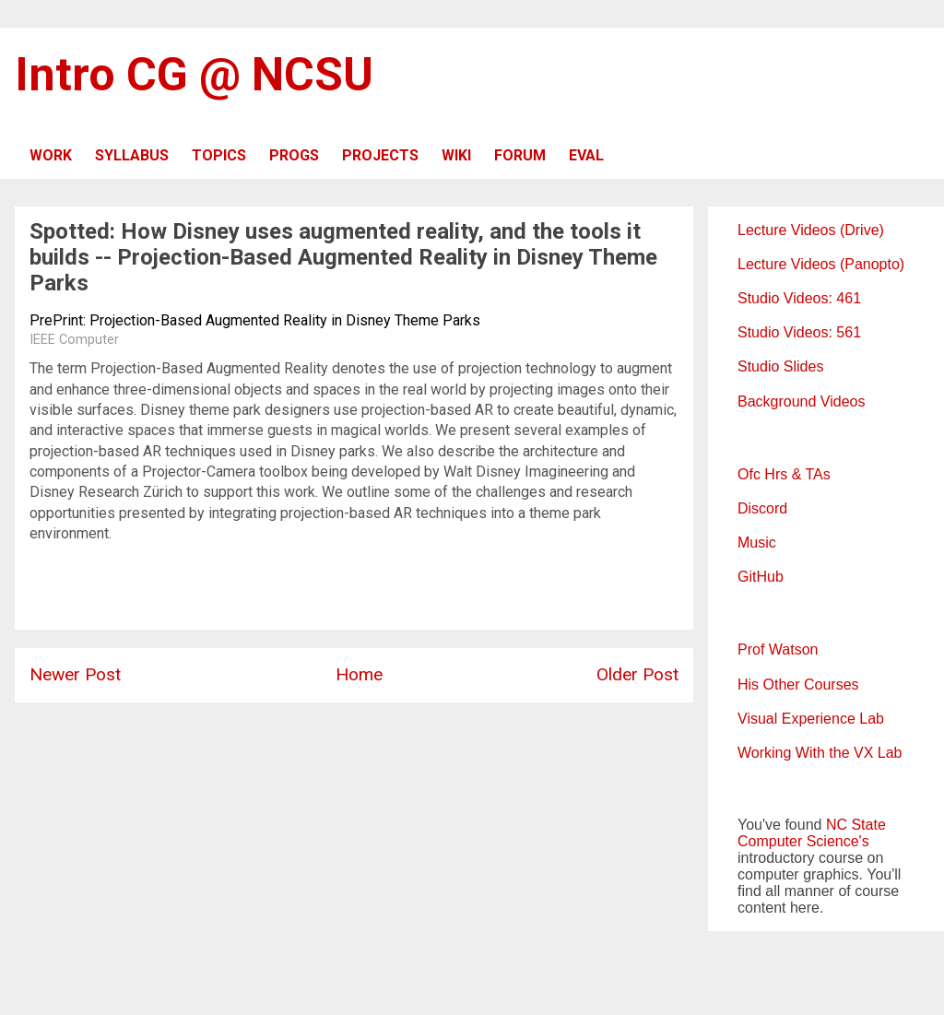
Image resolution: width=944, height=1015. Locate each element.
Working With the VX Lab (820, 753)
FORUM (520, 155)
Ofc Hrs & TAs (784, 474)
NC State (856, 824)
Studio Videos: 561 (799, 332)
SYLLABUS (132, 155)
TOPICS (219, 155)
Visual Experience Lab (811, 718)
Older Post (637, 674)
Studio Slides (780, 366)
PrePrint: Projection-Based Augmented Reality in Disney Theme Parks (255, 320)
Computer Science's (803, 841)
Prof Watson (778, 649)
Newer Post (75, 674)
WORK (51, 155)
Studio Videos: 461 (799, 298)
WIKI (456, 155)
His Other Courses (798, 684)
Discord (762, 508)
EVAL (586, 155)
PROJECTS (380, 155)
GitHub (761, 576)
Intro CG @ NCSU (194, 74)
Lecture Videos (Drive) (811, 230)
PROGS (294, 155)
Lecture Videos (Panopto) (821, 264)
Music (757, 542)
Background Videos (801, 401)
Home (359, 674)
